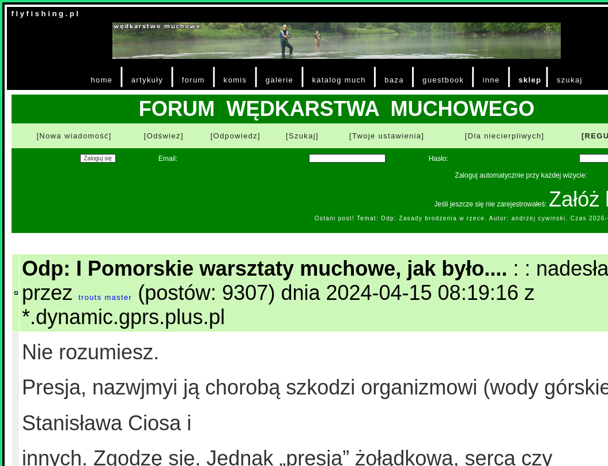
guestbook (443, 80)
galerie (279, 80)
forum (193, 80)
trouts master (105, 297)
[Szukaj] (302, 135)
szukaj (570, 80)
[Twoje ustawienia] (386, 135)
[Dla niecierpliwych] (505, 135)
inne (491, 80)
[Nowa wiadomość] (73, 135)
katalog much (339, 80)
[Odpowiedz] (235, 135)
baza (394, 80)
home (102, 80)
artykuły (147, 80)
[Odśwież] (164, 135)
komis (235, 80)
